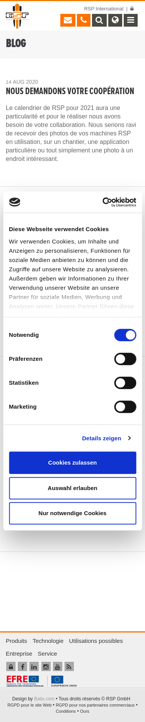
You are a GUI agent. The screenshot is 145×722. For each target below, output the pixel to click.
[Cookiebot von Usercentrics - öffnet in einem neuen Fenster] (103, 202)
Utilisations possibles (96, 640)
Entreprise (19, 653)
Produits (16, 640)
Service (47, 653)
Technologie (47, 640)
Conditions (66, 711)
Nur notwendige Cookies (73, 513)
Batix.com (44, 699)
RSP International (103, 9)
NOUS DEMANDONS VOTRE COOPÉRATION (70, 91)
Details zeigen (101, 438)
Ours (84, 711)
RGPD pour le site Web (29, 705)
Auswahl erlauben (72, 488)
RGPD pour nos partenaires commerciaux (95, 705)
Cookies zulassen (72, 462)
